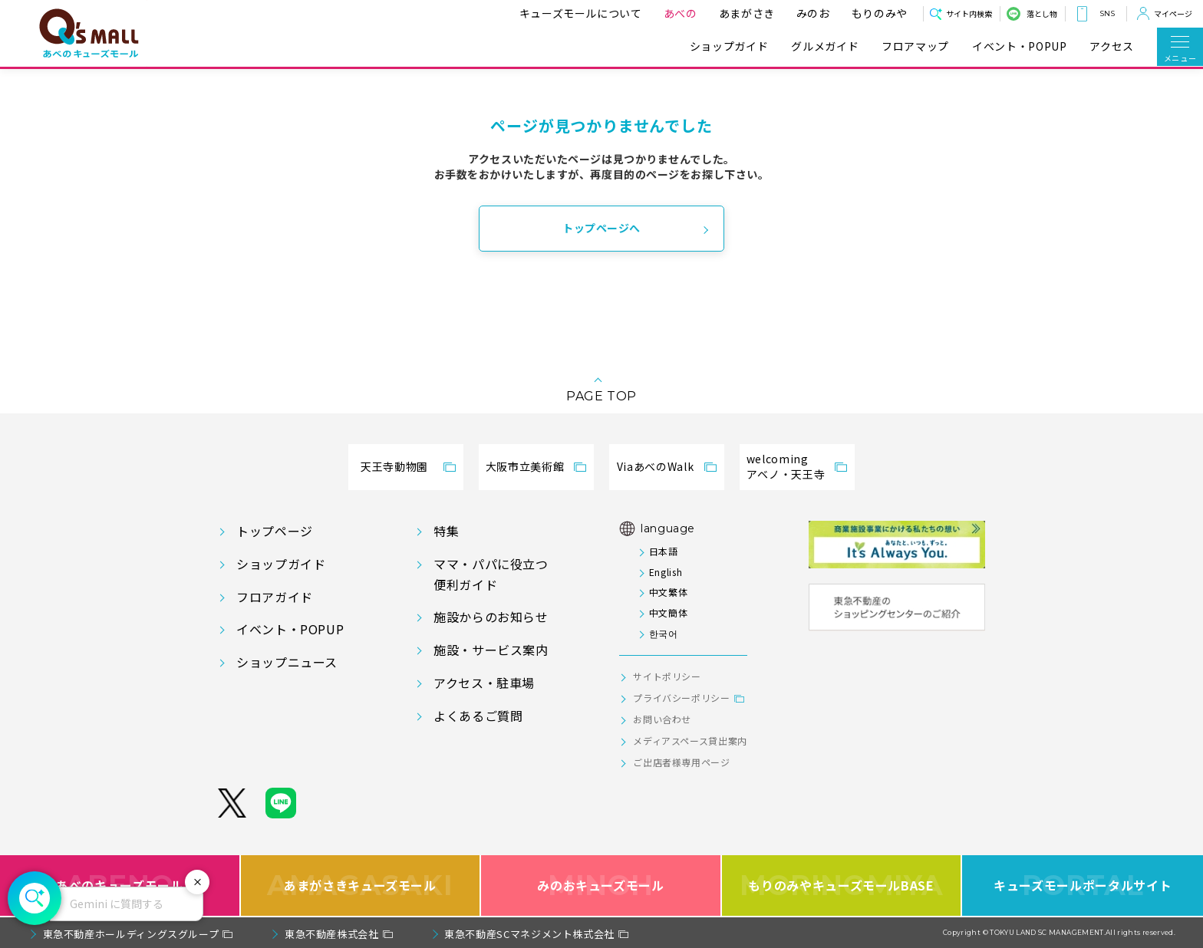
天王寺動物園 (394, 466)
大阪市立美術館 (525, 466)
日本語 (663, 551)
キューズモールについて (574, 13)
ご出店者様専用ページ (681, 762)
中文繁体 (668, 591)
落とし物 (1042, 13)
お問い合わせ (662, 719)
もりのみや (873, 13)
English (665, 571)
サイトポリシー (666, 676)
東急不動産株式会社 (332, 934)
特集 (446, 531)
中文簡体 (668, 612)
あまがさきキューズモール (360, 885)
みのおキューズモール (600, 885)
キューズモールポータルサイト (1083, 885)
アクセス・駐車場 (484, 682)
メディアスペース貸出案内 (690, 740)
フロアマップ (915, 46)
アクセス (1111, 46)
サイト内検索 (969, 13)
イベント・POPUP (1019, 46)
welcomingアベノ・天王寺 (786, 466)
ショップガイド (729, 46)
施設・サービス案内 (491, 649)
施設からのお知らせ (491, 616)
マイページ (1173, 13)
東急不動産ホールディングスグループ (131, 934)
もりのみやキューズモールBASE (841, 885)
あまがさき (741, 13)
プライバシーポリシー (681, 697)
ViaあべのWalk (655, 466)
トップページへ (601, 227)
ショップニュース (287, 662)
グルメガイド (825, 46)
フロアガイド (274, 597)
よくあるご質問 (477, 715)
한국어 (663, 633)
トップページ (274, 531)
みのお (807, 13)
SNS (1107, 13)
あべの (674, 13)
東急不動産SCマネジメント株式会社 (529, 934)
